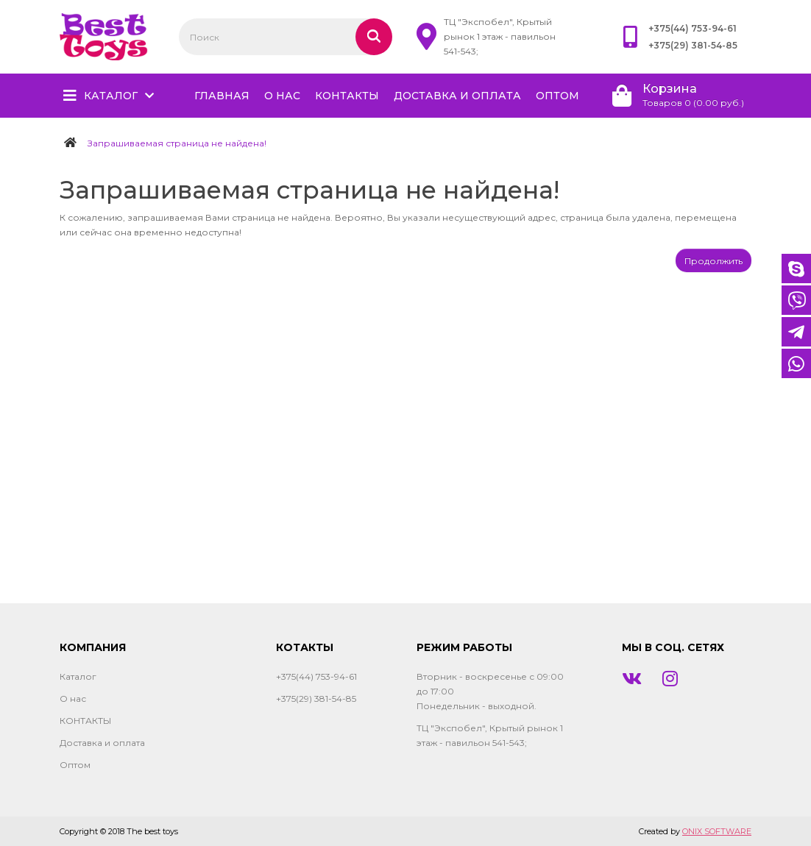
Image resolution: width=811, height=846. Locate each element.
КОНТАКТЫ (347, 95)
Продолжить (713, 260)
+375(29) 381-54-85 (692, 45)
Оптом (557, 95)
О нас (282, 95)
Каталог (111, 95)
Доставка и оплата (457, 95)
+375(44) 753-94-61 (692, 28)
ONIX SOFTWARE (716, 831)
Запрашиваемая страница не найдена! (177, 143)
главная (221, 95)
